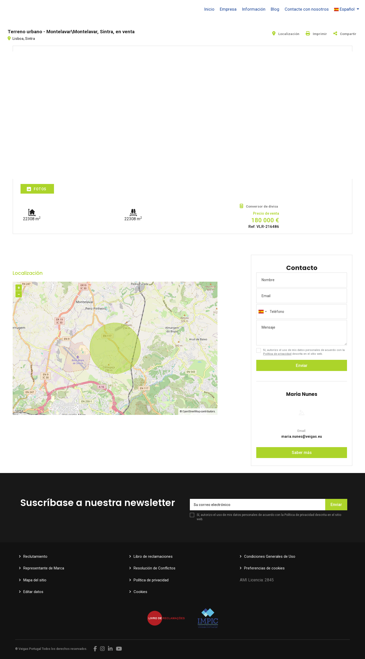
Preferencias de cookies (264, 568)
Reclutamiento (35, 556)
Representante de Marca (43, 568)
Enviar (301, 365)
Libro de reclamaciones (153, 556)
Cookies (140, 591)
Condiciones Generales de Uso (269, 556)
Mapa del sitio (34, 580)
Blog (275, 9)
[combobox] (302, 312)
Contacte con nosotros (307, 9)
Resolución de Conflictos (154, 568)
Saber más (302, 452)
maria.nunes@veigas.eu (301, 436)
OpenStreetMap (191, 411)
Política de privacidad (277, 354)
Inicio (209, 9)
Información (253, 9)
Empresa (228, 9)
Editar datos (33, 591)
